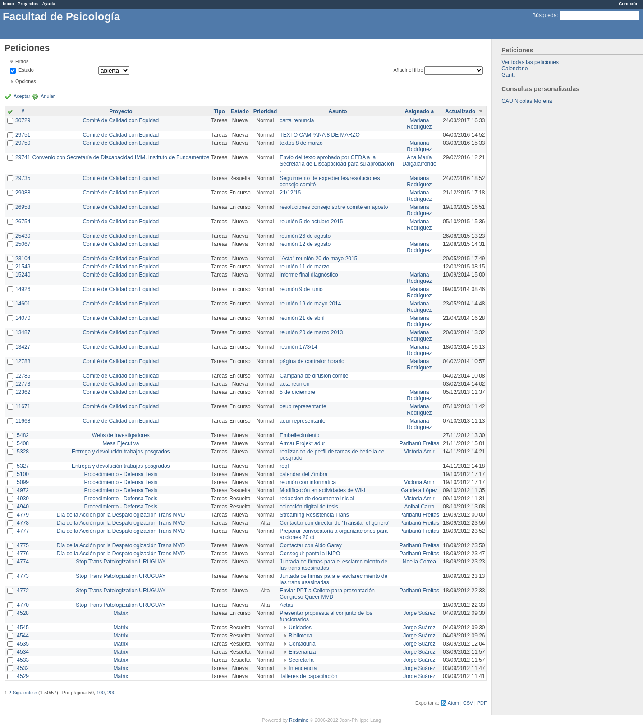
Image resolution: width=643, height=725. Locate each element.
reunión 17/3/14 (298, 347)
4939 (23, 498)
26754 (22, 221)
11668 (22, 421)
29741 (22, 157)
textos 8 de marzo (301, 143)
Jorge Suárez (419, 613)
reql (284, 466)
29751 (22, 135)
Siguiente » (25, 692)
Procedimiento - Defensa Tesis (121, 474)
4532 (23, 668)
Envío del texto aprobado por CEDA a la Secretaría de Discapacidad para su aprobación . (337, 163)
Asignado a (419, 111)
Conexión (628, 3)
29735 (22, 178)
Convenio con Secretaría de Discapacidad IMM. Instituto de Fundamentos (120, 157)
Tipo (219, 111)
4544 (23, 636)
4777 (23, 531)
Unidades (300, 627)
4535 (23, 644)
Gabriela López (419, 490)
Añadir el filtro (408, 70)
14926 (22, 289)
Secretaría (301, 660)
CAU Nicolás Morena (526, 101)
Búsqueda (544, 15)
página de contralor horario (312, 361)
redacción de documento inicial (317, 498)
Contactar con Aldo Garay (310, 545)
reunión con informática (308, 482)
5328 (23, 451)
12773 (22, 384)
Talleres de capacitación (308, 676)
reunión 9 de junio (301, 289)
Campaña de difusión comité (314, 376)
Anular (48, 96)
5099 (23, 482)
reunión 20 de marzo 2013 (311, 332)
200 (111, 692)
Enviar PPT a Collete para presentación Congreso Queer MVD (327, 593)
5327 (23, 466)
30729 (22, 120)
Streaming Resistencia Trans (314, 515)
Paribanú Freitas (419, 443)
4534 (23, 652)
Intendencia (303, 668)
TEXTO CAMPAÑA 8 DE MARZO (320, 135)
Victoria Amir (419, 451)
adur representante (302, 421)
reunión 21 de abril (302, 318)
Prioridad (265, 111)
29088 (22, 192)
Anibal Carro (419, 506)
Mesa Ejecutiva (120, 443)
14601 (22, 303)
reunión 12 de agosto (305, 244)
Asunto (337, 111)
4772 (23, 590)
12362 (22, 392)
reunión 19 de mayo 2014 (310, 303)
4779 (23, 515)
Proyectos (28, 3)
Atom (453, 703)
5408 (23, 443)
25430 (22, 236)
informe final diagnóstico (309, 275)
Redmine (298, 720)
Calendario (514, 68)
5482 (23, 435)
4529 (23, 676)
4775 (23, 545)
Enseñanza (302, 652)
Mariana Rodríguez (419, 123)
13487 (22, 332)
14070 (22, 318)
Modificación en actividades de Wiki (322, 490)
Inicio (8, 3)
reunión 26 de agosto (305, 236)
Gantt (507, 75)
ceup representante (303, 406)
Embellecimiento (299, 435)
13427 (22, 347)
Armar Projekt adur (302, 443)
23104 (22, 258)
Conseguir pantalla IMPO (310, 553)
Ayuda (48, 3)
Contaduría (302, 644)
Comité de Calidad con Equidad (121, 120)
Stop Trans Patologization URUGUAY (120, 562)
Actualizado (460, 111)
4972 (23, 490)
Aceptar (22, 96)
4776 (23, 553)
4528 (23, 613)
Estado (26, 70)
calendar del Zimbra (303, 474)
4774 (23, 562)
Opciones (25, 81)
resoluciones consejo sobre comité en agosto (334, 207)
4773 (23, 576)
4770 (23, 605)
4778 (23, 523)
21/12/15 (290, 192)
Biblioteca (300, 636)
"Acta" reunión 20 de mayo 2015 (318, 258)
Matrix (120, 613)
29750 (22, 143)
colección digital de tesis (309, 506)
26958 (22, 207)
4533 (23, 660)
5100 (23, 474)
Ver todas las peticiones (530, 62)
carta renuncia (297, 120)
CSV (468, 703)
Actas (286, 605)
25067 (22, 244)
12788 (22, 361)
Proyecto (120, 111)
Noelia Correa (419, 562)
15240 (22, 275)
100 (100, 692)
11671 (22, 406)
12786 (22, 376)
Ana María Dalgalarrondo (419, 160)
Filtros (21, 61)
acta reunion (294, 384)
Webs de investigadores (121, 435)
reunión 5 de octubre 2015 (311, 221)
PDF (482, 703)
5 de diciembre (297, 392)
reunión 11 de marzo (304, 266)
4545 (23, 627)
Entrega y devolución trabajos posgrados (121, 451)
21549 (22, 266)
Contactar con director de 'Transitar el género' (334, 523)
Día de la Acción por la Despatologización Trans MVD (120, 515)
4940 (23, 506)
